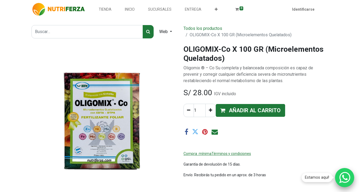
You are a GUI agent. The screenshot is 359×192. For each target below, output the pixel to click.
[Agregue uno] (210, 110)
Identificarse (303, 9)
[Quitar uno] (189, 110)
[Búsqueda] (148, 31)
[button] (216, 9)
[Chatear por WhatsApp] (344, 177)
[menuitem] (105, 9)
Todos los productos (203, 28)
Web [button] (164, 31)
